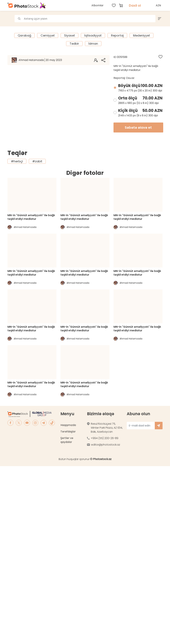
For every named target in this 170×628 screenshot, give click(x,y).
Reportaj (117, 35)
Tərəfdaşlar (68, 431)
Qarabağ (24, 35)
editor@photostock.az (105, 445)
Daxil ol (135, 5)
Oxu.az (130, 78)
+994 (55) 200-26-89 (104, 438)
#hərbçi (17, 161)
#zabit (37, 161)
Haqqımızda (68, 425)
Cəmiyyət (48, 35)
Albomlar (97, 5)
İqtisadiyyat (93, 35)
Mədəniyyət (141, 35)
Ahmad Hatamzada (40, 60)
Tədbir (74, 44)
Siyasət (69, 35)
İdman (93, 44)
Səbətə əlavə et (138, 127)
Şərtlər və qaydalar (66, 440)
